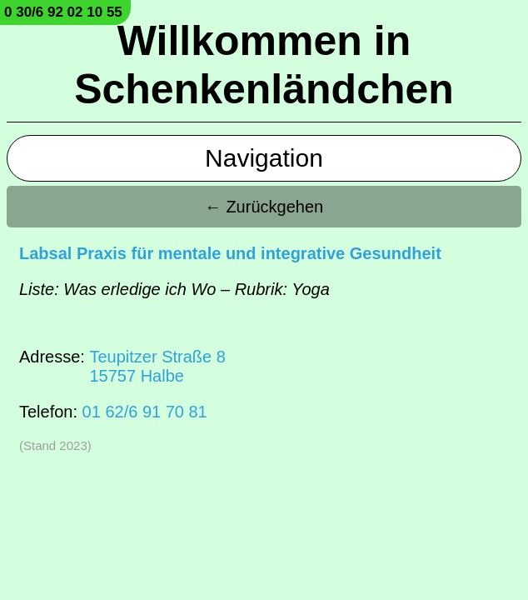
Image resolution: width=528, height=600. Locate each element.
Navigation (264, 158)
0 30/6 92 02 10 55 (63, 12)
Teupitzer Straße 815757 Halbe (157, 366)
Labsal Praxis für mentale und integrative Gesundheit (230, 253)
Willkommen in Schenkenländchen (264, 65)
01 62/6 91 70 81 (144, 411)
